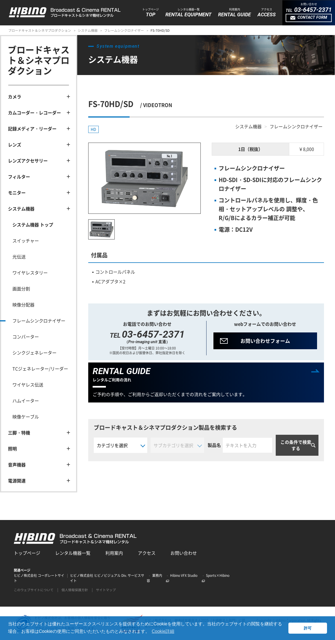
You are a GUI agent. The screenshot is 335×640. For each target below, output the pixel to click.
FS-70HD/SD (160, 30)
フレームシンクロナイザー (124, 30)
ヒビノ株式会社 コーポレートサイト (39, 578)
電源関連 (17, 480)
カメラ (14, 96)
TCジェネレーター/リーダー (40, 368)
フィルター (19, 176)
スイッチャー (25, 240)
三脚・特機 (19, 432)
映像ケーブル (25, 416)
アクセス (147, 553)
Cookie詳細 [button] (163, 631)
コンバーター (25, 336)
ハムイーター (25, 400)
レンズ (14, 144)
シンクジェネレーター (34, 352)
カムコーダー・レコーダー (34, 112)
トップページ (27, 553)
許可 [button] (308, 628)
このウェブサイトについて (33, 589)
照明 (12, 448)
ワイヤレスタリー (30, 272)
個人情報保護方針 (74, 589)
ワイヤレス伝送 (27, 384)
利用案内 (114, 553)
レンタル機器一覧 (72, 553)
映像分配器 (23, 304)
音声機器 (17, 464)
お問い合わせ (183, 553)
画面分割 (21, 288)
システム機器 (88, 30)
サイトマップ (106, 589)
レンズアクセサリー (28, 160)
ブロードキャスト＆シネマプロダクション (39, 30)
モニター (17, 192)
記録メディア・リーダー (32, 128)
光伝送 (19, 256)
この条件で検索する (295, 445)
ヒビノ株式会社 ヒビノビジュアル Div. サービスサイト (107, 578)
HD (93, 129)
